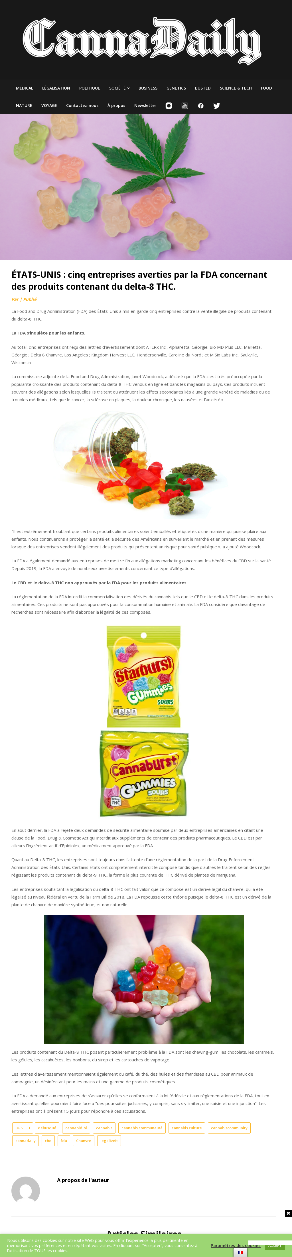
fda (64, 1140)
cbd (48, 1140)
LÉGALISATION (56, 88)
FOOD (266, 88)
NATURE (24, 105)
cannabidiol (76, 1127)
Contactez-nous (82, 105)
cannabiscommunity (229, 1127)
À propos (116, 105)
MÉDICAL (24, 88)
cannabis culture (187, 1127)
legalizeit (109, 1140)
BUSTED (203, 88)
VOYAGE (49, 105)
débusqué (47, 1127)
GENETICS (176, 88)
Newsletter (145, 105)
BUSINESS (148, 88)
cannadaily (25, 1140)
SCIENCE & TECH (236, 88)
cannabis (104, 1127)
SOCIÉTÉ (117, 88)
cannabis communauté (142, 1127)
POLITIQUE (89, 88)
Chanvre (83, 1140)
